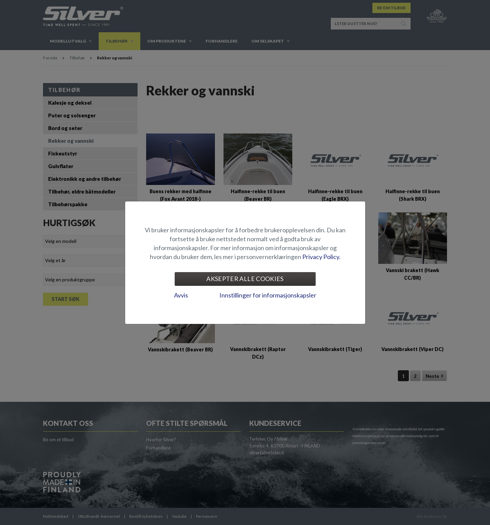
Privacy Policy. (321, 256)
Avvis (181, 295)
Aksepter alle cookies (245, 278)
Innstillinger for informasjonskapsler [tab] (267, 295)
